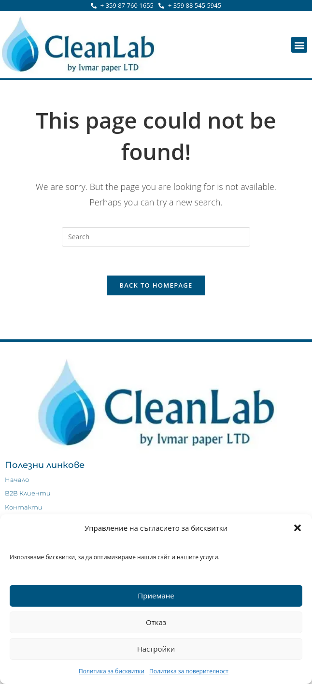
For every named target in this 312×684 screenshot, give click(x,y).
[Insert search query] (156, 237)
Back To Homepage (155, 285)
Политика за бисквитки (111, 671)
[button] (297, 528)
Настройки (156, 649)
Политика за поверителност (188, 671)
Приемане (156, 595)
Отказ (156, 622)
